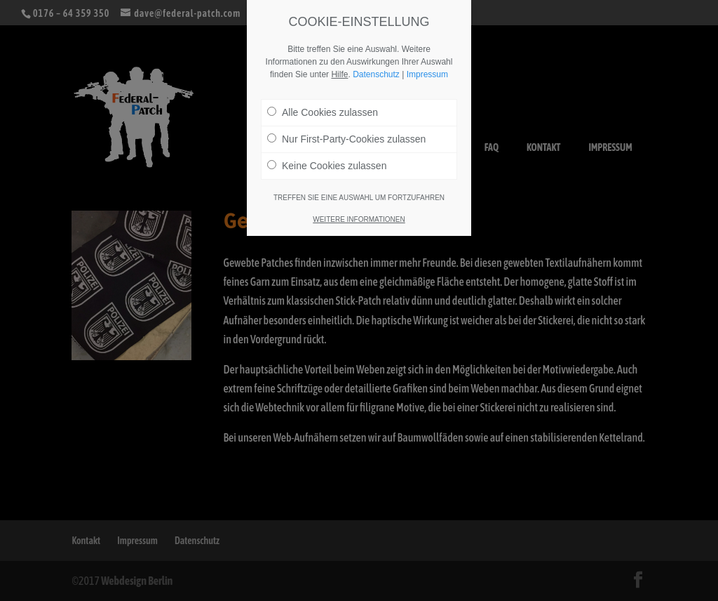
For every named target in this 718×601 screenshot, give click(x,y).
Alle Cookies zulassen (322, 112)
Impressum (427, 74)
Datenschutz (376, 74)
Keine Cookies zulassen (326, 165)
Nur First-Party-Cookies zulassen (346, 139)
